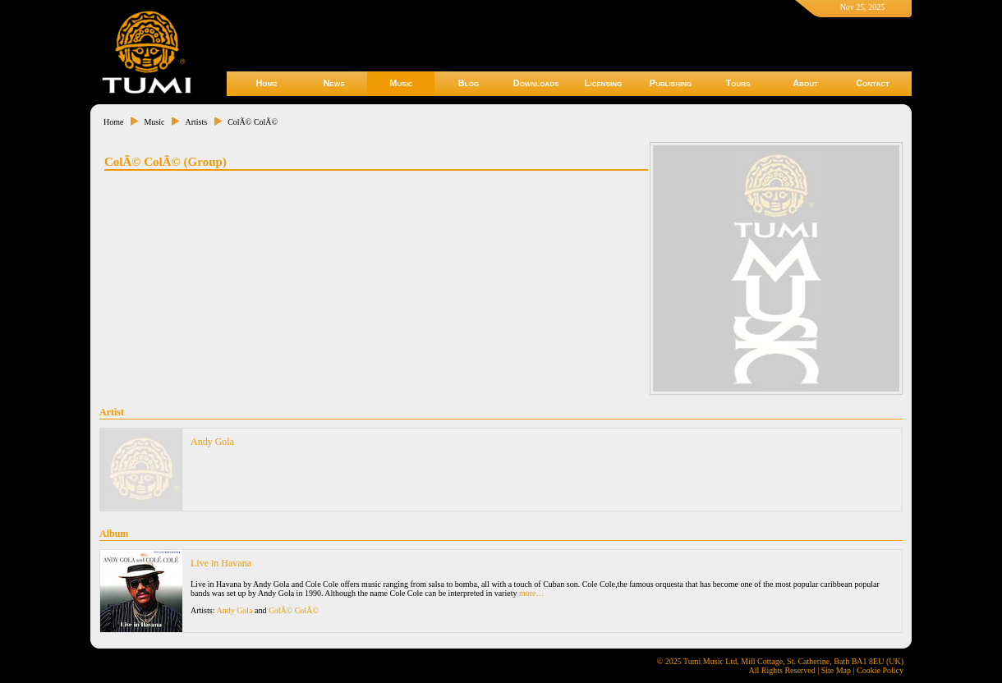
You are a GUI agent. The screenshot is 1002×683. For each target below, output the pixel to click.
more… (532, 593)
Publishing (671, 83)
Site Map (836, 670)
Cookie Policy (880, 670)
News (333, 83)
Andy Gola (212, 441)
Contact (872, 83)
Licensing (603, 83)
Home (266, 83)
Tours (738, 83)
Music (400, 83)
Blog (468, 83)
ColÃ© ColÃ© (253, 121)
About (805, 83)
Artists (196, 121)
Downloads (536, 83)
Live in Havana (221, 563)
